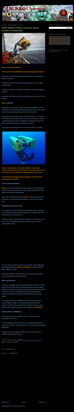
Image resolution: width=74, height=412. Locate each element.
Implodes (26, 340)
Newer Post (5, 402)
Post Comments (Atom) (17, 406)
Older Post (42, 402)
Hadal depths (17, 340)
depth (9, 340)
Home (24, 402)
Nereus (4, 67)
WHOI (16, 342)
